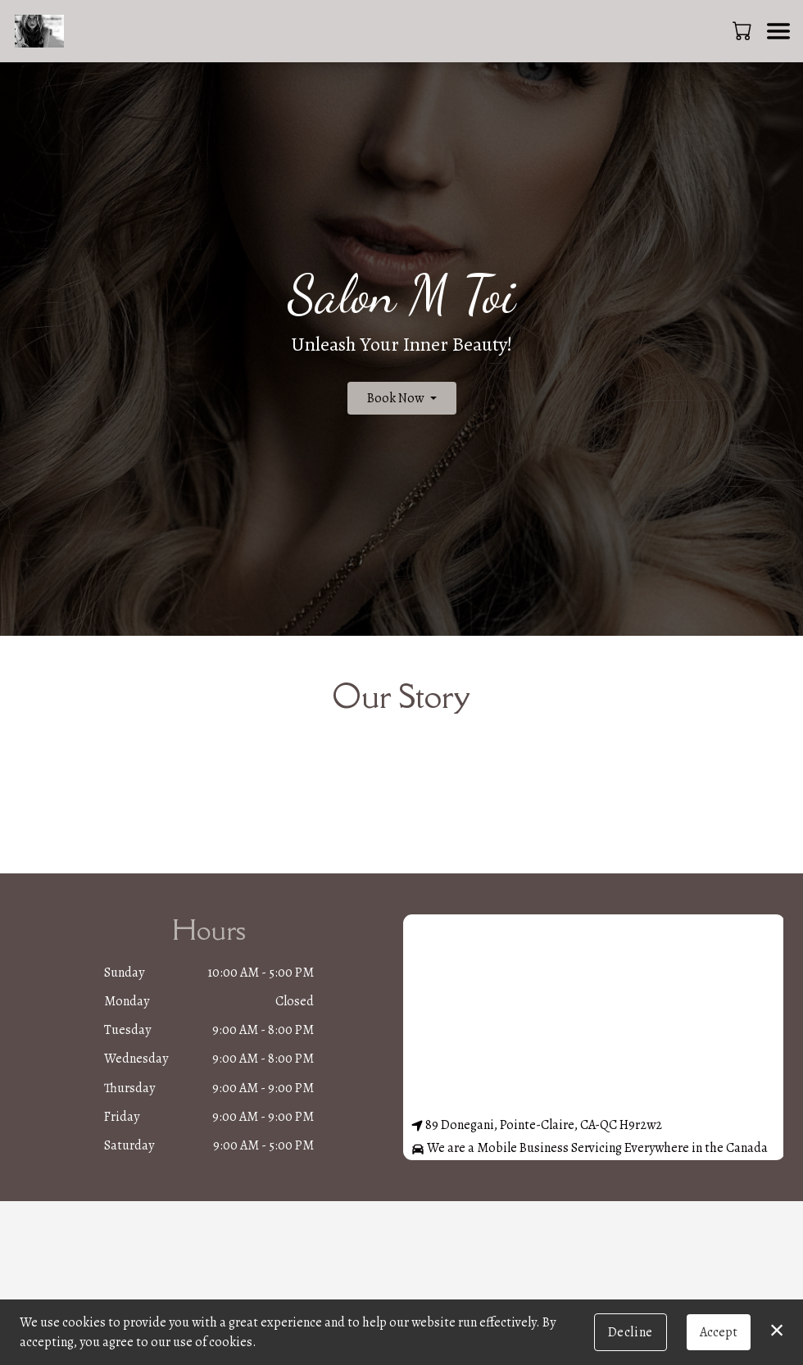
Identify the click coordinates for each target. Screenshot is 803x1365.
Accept (718, 1332)
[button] (743, 30)
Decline (630, 1332)
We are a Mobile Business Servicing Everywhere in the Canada (589, 1148)
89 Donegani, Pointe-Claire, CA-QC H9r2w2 (536, 1125)
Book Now (395, 398)
